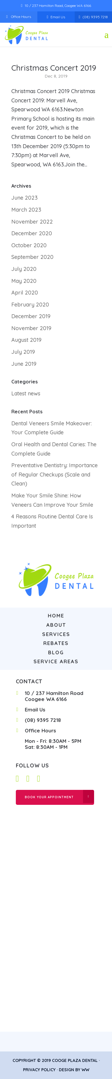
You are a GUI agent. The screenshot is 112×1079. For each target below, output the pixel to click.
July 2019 (23, 351)
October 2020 (29, 245)
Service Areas (56, 661)
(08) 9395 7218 (95, 17)
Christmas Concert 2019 (53, 68)
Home (56, 615)
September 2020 (32, 257)
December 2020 (31, 233)
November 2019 (31, 328)
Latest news (25, 393)
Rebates (56, 643)
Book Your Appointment (49, 797)
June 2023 (24, 197)
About (56, 625)
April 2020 (24, 292)
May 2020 (23, 280)
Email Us (57, 17)
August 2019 (26, 339)
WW (85, 1069)
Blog (56, 652)
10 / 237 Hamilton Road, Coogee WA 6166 (58, 5)
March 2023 (26, 209)
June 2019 (23, 363)
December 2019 (30, 316)
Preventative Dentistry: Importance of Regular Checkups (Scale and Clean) (54, 474)
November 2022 (32, 221)
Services (56, 634)
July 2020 (23, 268)
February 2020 (30, 304)
